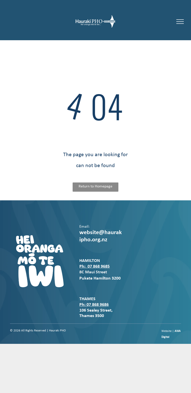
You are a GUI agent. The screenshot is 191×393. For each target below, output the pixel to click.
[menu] (180, 21)
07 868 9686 (98, 304)
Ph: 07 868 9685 (94, 266)
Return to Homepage (95, 186)
